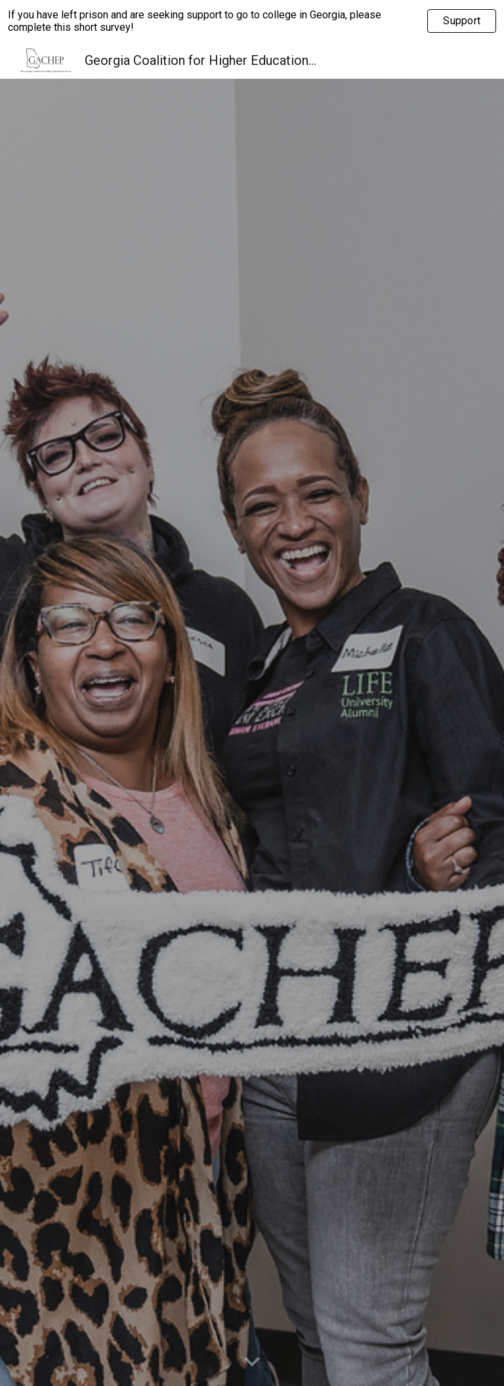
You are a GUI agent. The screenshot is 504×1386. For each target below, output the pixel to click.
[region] (252, 21)
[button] (252, 1362)
